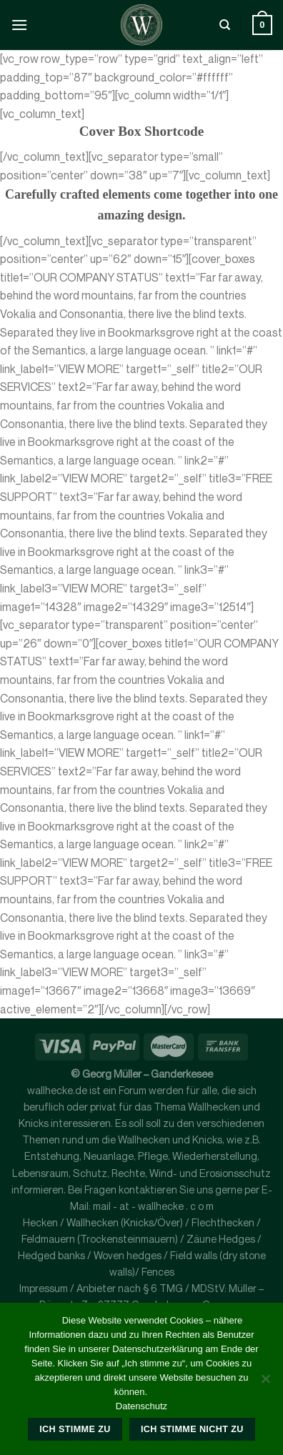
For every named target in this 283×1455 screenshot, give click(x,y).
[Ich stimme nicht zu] (265, 1382)
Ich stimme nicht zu (192, 1429)
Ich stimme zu (74, 1429)
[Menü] (19, 24)
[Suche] (224, 25)
